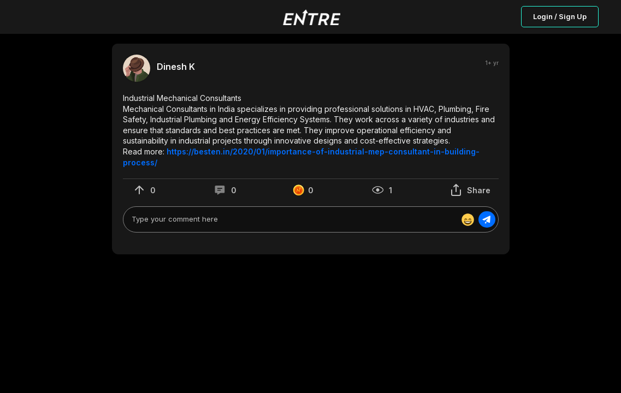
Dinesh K (176, 67)
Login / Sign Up (560, 16)
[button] (311, 130)
